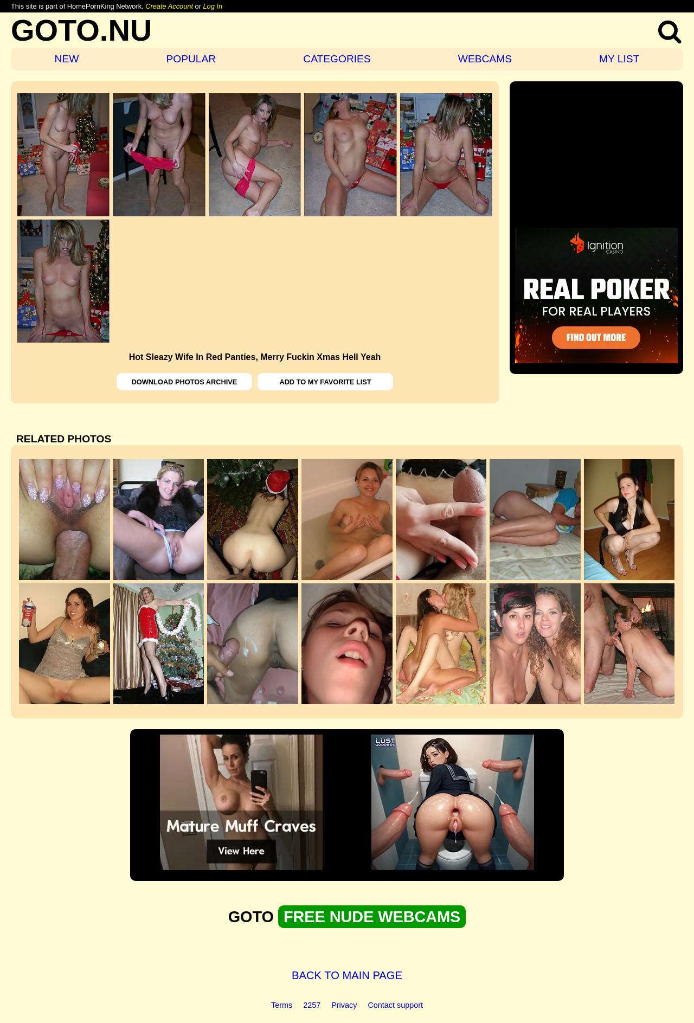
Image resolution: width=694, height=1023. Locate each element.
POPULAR (191, 59)
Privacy (344, 1005)
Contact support (395, 1005)
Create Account (169, 6)
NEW (67, 59)
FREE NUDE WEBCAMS (372, 916)
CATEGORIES (336, 59)
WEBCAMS (485, 59)
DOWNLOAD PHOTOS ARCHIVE (184, 382)
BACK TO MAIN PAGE (347, 975)
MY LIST (619, 59)
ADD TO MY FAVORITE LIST (325, 382)
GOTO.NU (81, 30)
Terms (281, 1005)
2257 (311, 1005)
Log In (212, 6)
